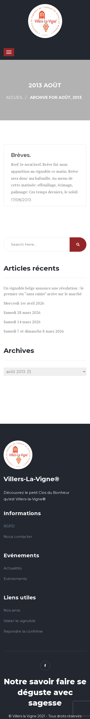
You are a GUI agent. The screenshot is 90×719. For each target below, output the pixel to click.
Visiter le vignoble (20, 621)
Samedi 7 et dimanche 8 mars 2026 (34, 331)
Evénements (15, 578)
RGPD (9, 526)
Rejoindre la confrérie (23, 631)
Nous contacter (18, 536)
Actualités (13, 568)
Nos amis (12, 610)
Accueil (14, 97)
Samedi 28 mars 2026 (22, 312)
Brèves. (23, 155)
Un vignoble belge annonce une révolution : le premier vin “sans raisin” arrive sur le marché (44, 290)
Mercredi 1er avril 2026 (24, 303)
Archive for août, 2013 (56, 97)
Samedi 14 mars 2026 (22, 321)
